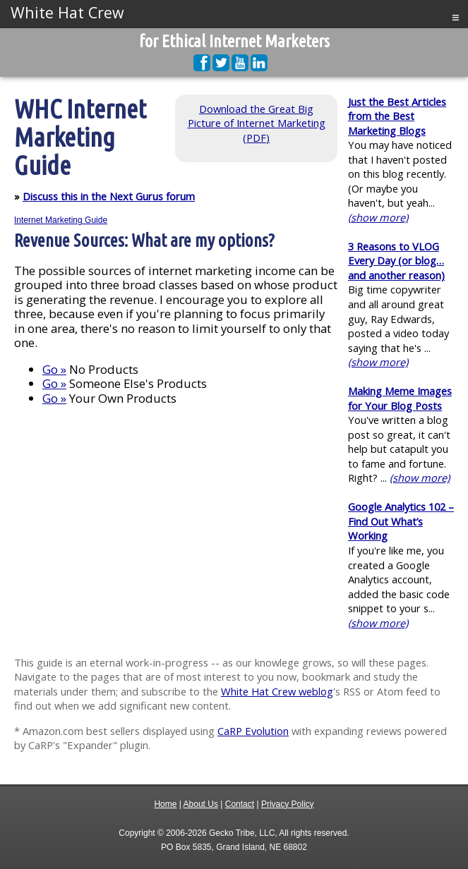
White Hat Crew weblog (277, 691)
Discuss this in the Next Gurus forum (109, 196)
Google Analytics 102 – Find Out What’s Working (401, 520)
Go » (54, 369)
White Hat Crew (67, 13)
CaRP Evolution (253, 731)
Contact (239, 804)
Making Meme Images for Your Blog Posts (400, 398)
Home (165, 804)
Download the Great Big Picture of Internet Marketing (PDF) (256, 123)
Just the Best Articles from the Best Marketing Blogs (397, 116)
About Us (201, 804)
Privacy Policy (287, 804)
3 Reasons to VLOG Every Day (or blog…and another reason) (396, 260)
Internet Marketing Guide (60, 220)
